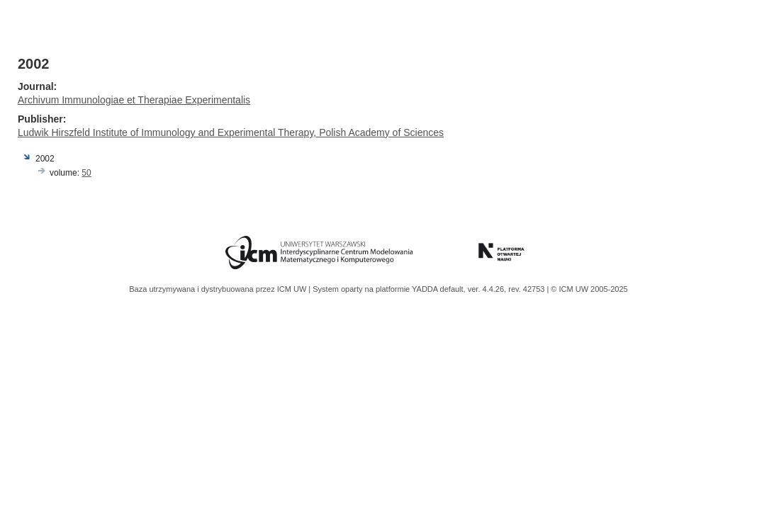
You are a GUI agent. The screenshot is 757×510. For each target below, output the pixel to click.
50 (86, 173)
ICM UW (293, 289)
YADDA (426, 289)
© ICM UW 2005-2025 (589, 289)
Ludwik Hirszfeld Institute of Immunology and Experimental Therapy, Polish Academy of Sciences (231, 132)
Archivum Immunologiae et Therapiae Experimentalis (134, 100)
